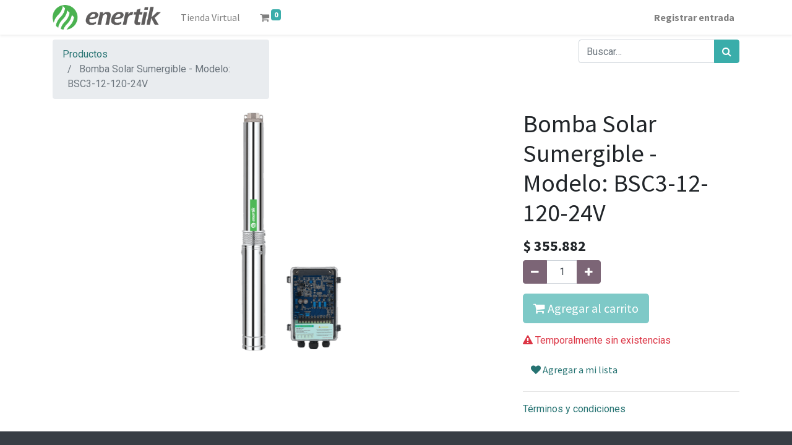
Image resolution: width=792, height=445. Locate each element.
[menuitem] (210, 17)
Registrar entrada (694, 17)
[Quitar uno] (535, 272)
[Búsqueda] (726, 51)
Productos (85, 54)
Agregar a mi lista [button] (574, 369)
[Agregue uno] (589, 272)
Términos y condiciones (574, 409)
